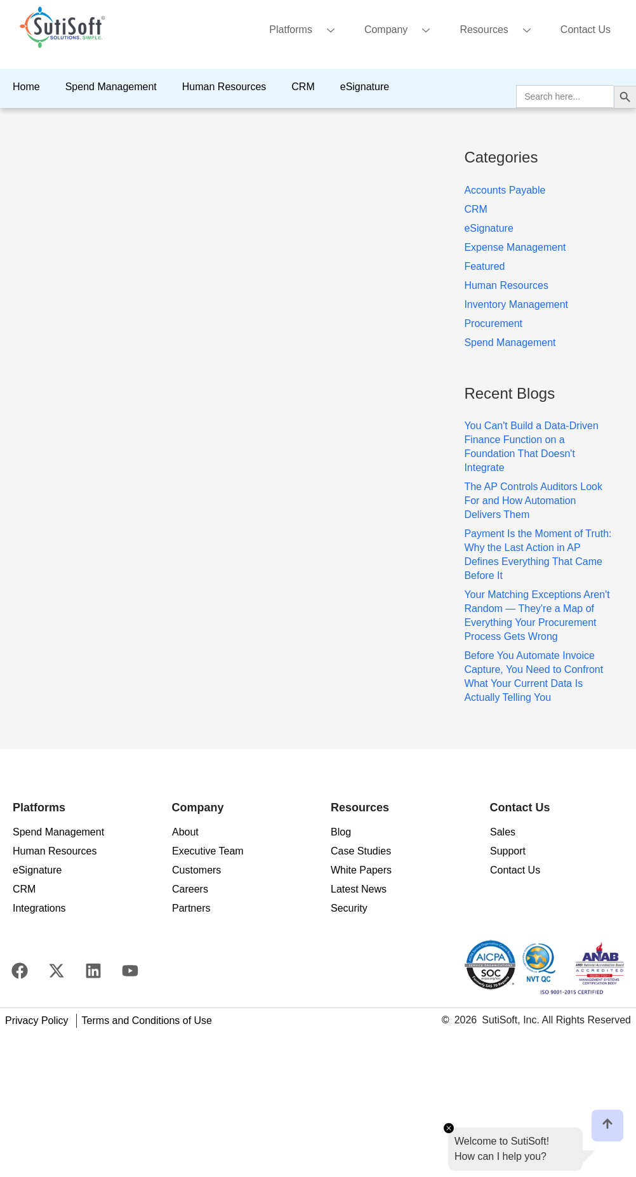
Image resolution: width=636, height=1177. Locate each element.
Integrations (39, 908)
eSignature (364, 86)
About (185, 832)
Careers (190, 889)
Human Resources (224, 86)
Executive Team (208, 851)
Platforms (306, 31)
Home (26, 86)
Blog (341, 832)
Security (349, 908)
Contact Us (585, 29)
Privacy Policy (37, 1020)
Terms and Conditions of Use (147, 1020)
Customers (196, 870)
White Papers (361, 870)
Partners (191, 908)
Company (401, 31)
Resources (500, 31)
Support (508, 851)
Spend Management (111, 86)
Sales (502, 832)
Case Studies (361, 851)
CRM (302, 86)
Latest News (359, 889)
